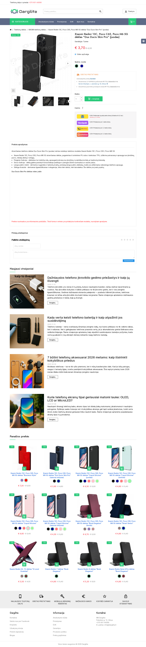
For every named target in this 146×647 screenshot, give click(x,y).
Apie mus (80, 22)
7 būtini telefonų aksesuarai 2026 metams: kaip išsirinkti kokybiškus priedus (87, 359)
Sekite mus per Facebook (19, 621)
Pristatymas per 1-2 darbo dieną (100, 128)
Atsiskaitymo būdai (46, 22)
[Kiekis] (77, 98)
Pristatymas (62, 22)
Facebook (82, 108)
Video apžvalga (82, 54)
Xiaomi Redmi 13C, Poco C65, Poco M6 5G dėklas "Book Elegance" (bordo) (89, 523)
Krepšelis (13, 625)
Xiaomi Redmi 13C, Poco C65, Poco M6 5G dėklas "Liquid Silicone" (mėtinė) (122, 475)
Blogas (12, 635)
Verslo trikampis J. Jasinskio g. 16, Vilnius (93, 84)
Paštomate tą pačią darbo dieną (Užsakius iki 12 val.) (112, 116)
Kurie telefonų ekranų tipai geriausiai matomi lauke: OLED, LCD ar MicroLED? (88, 398)
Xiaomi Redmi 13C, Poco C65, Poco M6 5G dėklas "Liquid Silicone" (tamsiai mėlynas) (57, 523)
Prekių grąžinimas (59, 635)
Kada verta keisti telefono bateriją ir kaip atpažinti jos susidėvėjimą (84, 319)
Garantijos (57, 628)
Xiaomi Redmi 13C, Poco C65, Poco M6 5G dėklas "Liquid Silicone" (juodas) (89, 475)
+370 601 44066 (35, 2)
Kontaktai (91, 22)
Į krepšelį (93, 98)
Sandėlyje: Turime (81, 41)
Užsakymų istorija (16, 628)
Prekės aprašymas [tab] (19, 144)
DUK (71, 22)
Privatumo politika (59, 632)
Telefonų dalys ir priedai (26, 2)
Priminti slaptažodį (16, 632)
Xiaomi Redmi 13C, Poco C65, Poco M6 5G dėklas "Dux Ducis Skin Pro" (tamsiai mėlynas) (57, 475)
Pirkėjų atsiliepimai (20, 233)
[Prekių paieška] (73, 11)
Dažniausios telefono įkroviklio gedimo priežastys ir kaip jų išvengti (88, 279)
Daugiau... (52, 303)
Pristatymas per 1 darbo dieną (100, 122)
